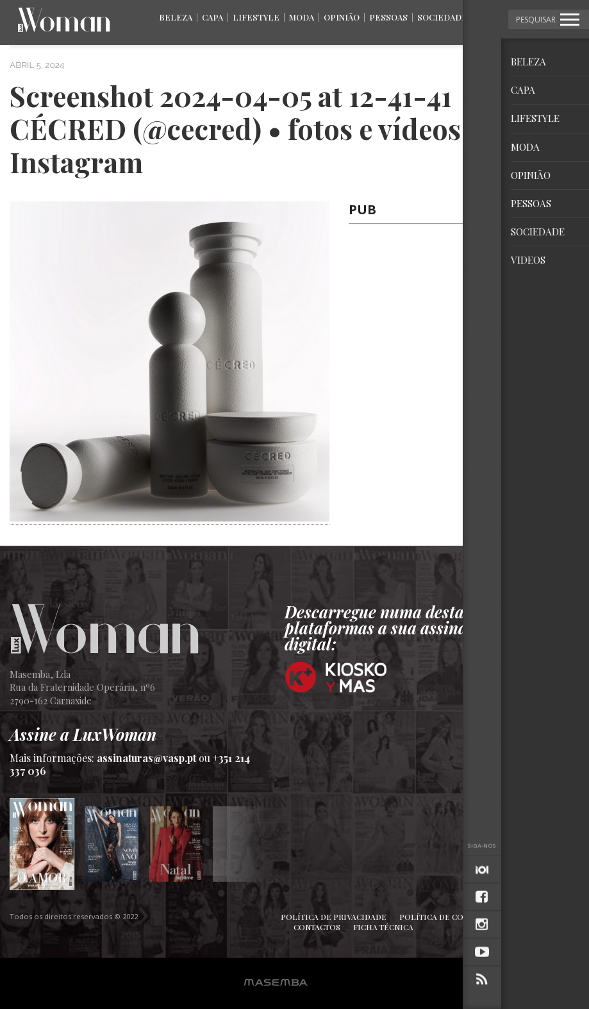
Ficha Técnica (383, 927)
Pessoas (388, 17)
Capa (212, 17)
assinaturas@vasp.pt (146, 758)
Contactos (317, 927)
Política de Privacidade (333, 916)
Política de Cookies (443, 916)
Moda (301, 17)
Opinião (342, 17)
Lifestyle (256, 17)
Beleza (175, 17)
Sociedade (442, 17)
